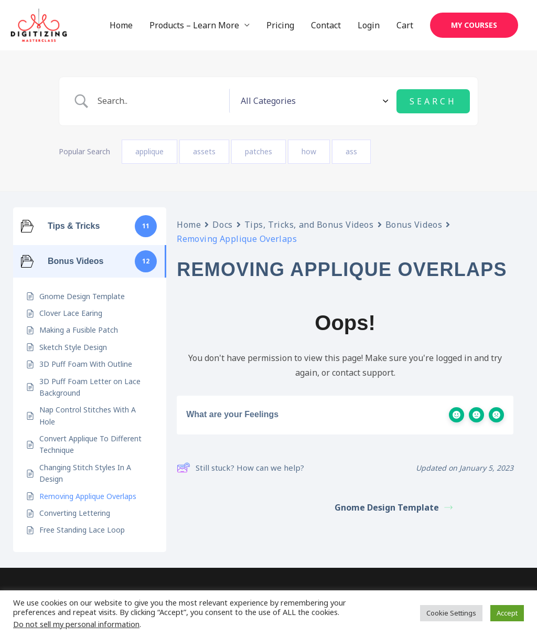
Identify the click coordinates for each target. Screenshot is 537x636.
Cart (404, 25)
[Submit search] (433, 101)
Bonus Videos (414, 224)
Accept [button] (507, 613)
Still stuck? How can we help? (240, 467)
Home (121, 25)
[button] (474, 25)
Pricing (280, 25)
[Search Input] (200, 101)
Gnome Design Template (394, 507)
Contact (326, 25)
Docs (222, 224)
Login (369, 25)
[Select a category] (351, 101)
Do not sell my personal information (76, 624)
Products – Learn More (194, 25)
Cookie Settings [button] (451, 613)
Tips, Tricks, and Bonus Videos (309, 224)
